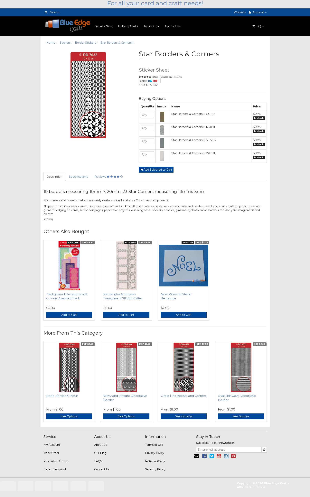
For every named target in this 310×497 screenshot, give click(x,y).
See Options (69, 416)
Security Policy (155, 469)
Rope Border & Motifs (62, 396)
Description (54, 176)
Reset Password (54, 469)
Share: (149, 80)
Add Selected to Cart (156, 169)
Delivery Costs (128, 26)
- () (258, 26)
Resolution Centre (55, 461)
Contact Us (172, 26)
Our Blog (100, 453)
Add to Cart (69, 315)
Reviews (109, 176)
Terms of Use (154, 445)
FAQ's (98, 461)
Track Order (151, 26)
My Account (51, 445)
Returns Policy (155, 461)
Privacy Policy (154, 453)
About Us (100, 445)
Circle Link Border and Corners (183, 396)
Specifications (78, 176)
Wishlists (240, 12)
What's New (103, 26)
